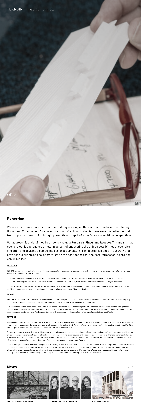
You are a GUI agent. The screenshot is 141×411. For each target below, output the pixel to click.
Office (48, 9)
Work (34, 9)
